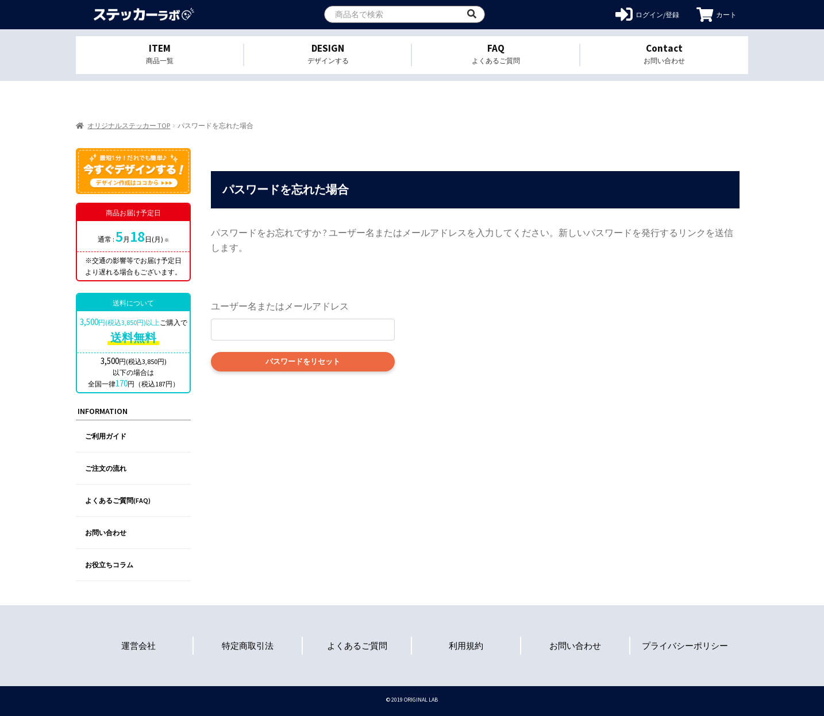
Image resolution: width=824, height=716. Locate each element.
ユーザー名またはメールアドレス (280, 306)
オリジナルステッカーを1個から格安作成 (143, 14)
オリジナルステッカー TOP (128, 125)
